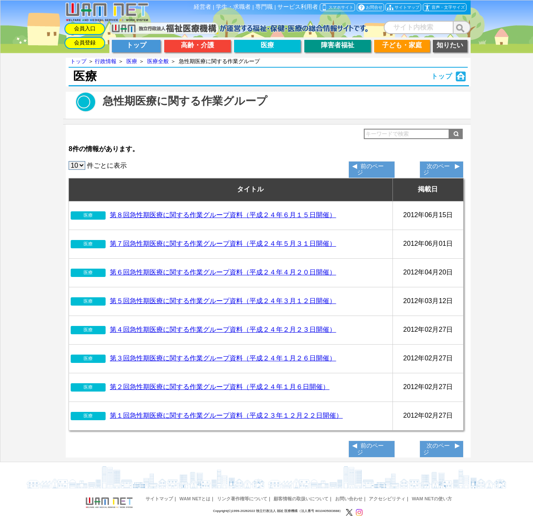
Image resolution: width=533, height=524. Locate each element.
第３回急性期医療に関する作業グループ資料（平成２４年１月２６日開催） (223, 358)
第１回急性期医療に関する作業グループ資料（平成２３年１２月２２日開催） (226, 415)
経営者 (202, 7)
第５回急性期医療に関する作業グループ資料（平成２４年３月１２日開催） (223, 300)
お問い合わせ (349, 498)
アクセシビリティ (387, 498)
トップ (78, 61)
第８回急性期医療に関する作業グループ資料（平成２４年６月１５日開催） (223, 214)
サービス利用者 (297, 7)
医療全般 (158, 61)
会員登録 (85, 42)
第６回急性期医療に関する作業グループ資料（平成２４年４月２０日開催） (223, 272)
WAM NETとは (194, 498)
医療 (131, 61)
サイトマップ (159, 498)
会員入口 (85, 28)
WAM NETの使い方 (432, 498)
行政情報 (105, 61)
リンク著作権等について (242, 498)
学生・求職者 (233, 7)
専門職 (264, 7)
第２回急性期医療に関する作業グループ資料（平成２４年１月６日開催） (219, 386)
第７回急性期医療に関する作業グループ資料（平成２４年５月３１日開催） (223, 243)
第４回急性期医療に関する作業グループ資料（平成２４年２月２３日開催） (223, 329)
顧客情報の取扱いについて (301, 498)
